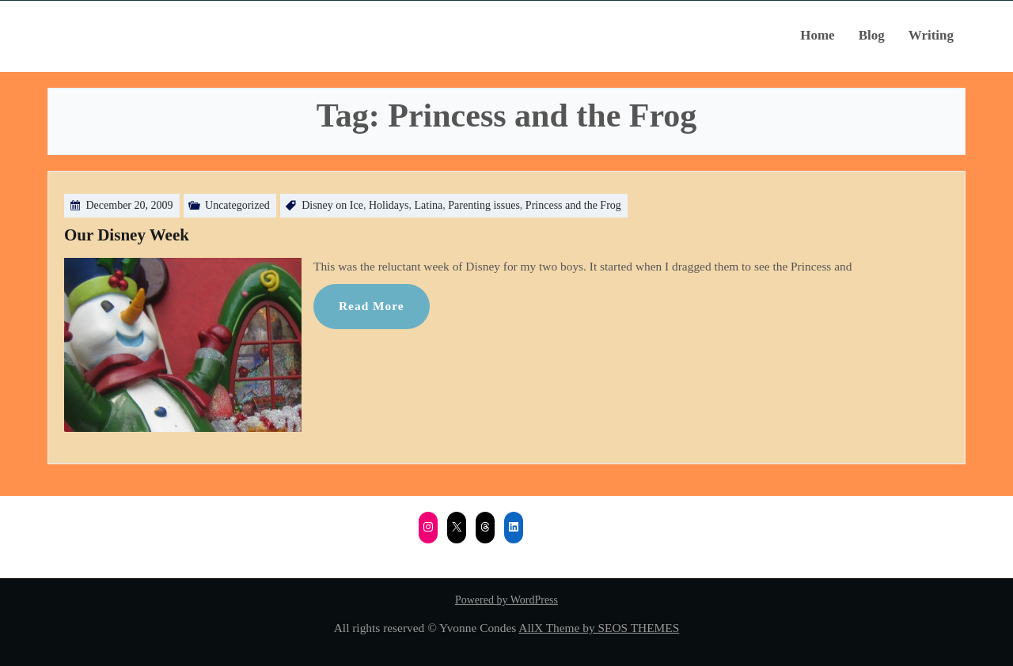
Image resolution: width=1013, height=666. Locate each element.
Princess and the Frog (573, 205)
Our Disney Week (126, 234)
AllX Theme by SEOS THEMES (598, 627)
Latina (428, 205)
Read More (371, 305)
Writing (931, 35)
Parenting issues (484, 205)
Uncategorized (237, 205)
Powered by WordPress (506, 600)
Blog (872, 35)
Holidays (389, 205)
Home (817, 35)
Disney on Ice (332, 205)
